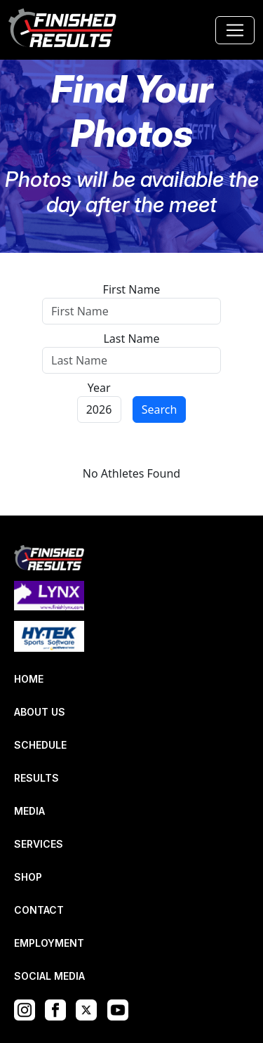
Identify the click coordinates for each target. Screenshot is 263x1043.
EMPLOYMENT (49, 943)
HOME (28, 679)
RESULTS (36, 778)
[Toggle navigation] (235, 30)
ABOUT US (39, 712)
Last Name (131, 338)
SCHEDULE (40, 745)
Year (99, 387)
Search (159, 409)
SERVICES (38, 844)
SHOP (28, 877)
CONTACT (39, 910)
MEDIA (29, 811)
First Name (132, 289)
